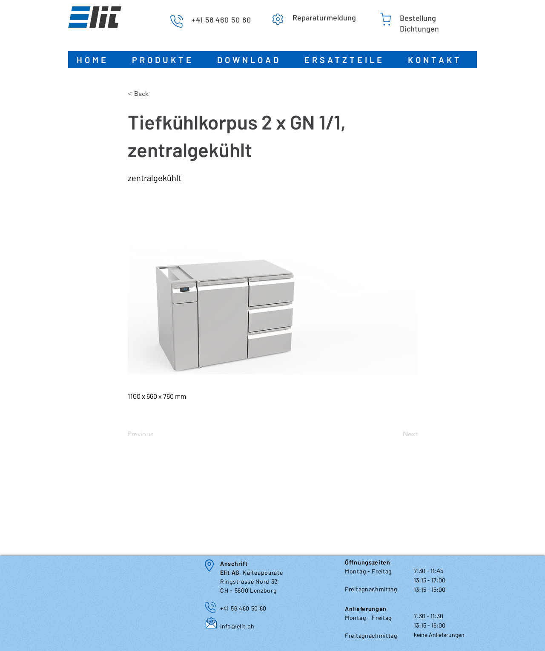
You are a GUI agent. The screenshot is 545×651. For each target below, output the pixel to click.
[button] (166, 59)
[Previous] (156, 434)
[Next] (396, 434)
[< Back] (156, 93)
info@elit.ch (237, 626)
